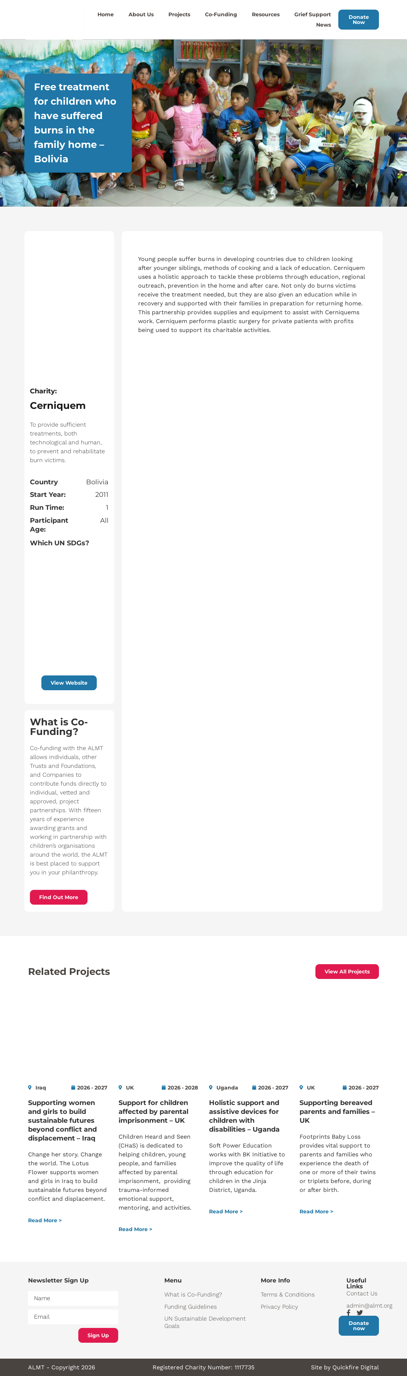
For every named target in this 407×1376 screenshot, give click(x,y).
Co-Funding (221, 14)
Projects (179, 14)
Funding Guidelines (190, 1306)
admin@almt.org (362, 1305)
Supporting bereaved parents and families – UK (337, 1112)
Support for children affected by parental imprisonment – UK (153, 1112)
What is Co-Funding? (193, 1294)
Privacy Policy (279, 1306)
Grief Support (312, 14)
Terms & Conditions (288, 1294)
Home (106, 14)
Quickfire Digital (355, 1367)
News (323, 24)
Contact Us (361, 1293)
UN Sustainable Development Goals (205, 1322)
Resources (266, 14)
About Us (141, 14)
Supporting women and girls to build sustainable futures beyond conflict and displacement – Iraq (62, 1120)
